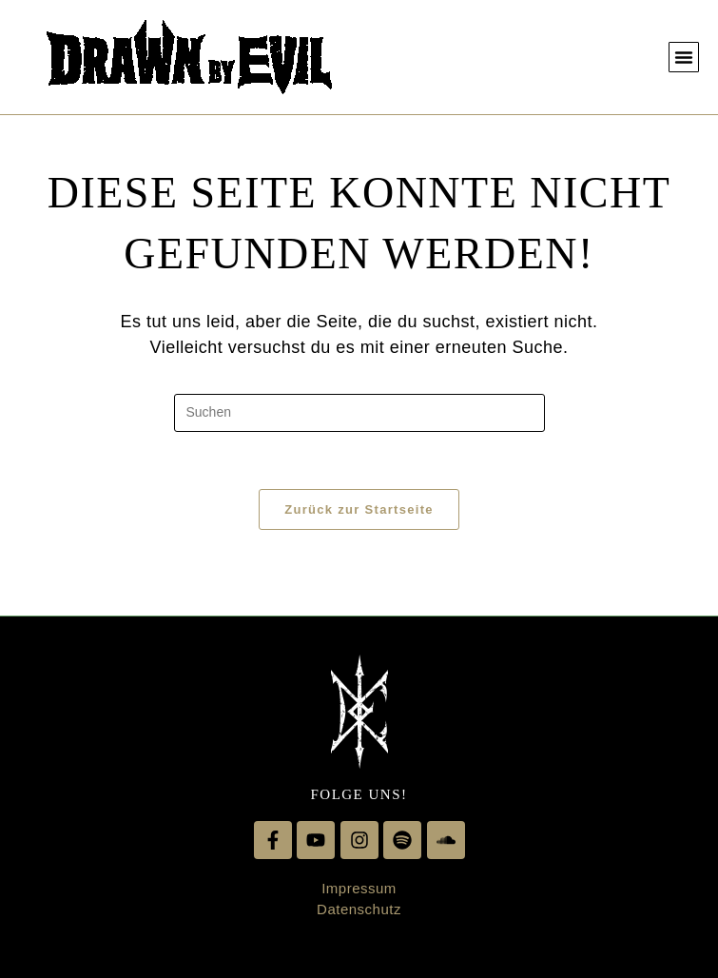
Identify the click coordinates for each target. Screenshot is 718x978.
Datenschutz (359, 909)
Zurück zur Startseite (359, 509)
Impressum (359, 888)
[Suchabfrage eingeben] (359, 413)
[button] (684, 57)
